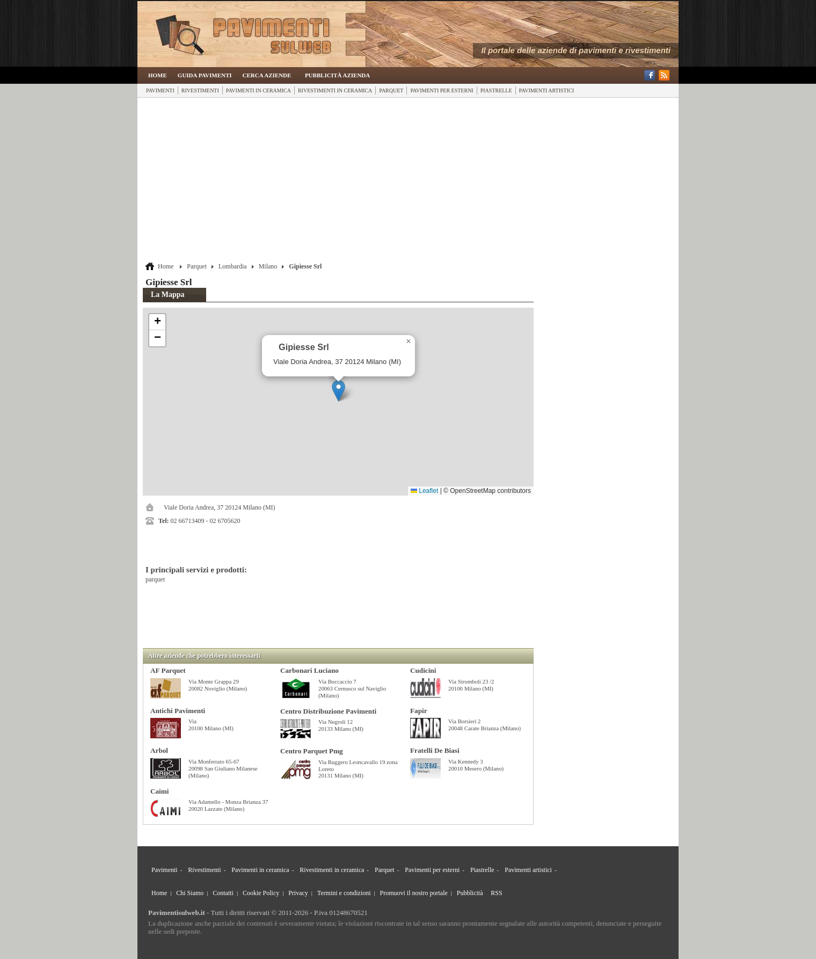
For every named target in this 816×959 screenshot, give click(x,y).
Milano (268, 266)
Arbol (159, 750)
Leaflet (424, 491)
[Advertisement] (338, 181)
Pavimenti (160, 90)
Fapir (418, 711)
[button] (338, 391)
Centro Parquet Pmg (311, 751)
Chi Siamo (189, 893)
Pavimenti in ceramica (258, 90)
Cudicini (423, 670)
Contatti (223, 893)
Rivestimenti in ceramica (335, 90)
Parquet (391, 90)
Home (157, 75)
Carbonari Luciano (309, 670)
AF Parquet (168, 670)
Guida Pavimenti (205, 75)
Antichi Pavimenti (177, 711)
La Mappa (168, 294)
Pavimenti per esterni (441, 90)
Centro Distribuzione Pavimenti (328, 711)
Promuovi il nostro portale (414, 893)
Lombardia (232, 266)
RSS (496, 893)
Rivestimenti (200, 90)
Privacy (298, 893)
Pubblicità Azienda (337, 75)
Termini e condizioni (344, 893)
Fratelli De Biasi (435, 750)
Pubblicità (470, 893)
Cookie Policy (261, 893)
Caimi (159, 791)
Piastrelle (496, 90)
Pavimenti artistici (546, 90)
